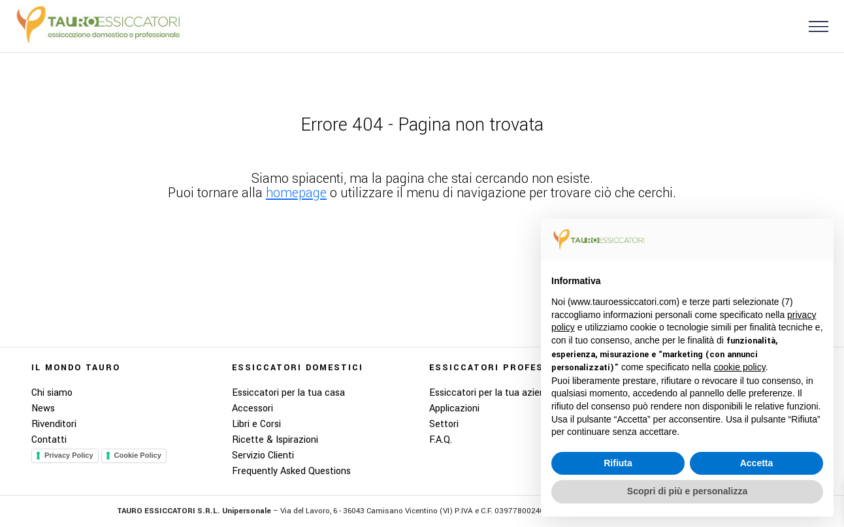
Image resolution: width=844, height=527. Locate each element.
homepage (296, 193)
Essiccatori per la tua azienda (492, 393)
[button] (813, 26)
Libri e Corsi (256, 424)
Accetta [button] (756, 463)
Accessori (252, 408)
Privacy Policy (68, 455)
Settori (444, 424)
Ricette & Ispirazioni (275, 440)
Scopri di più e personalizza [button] (687, 491)
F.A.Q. (440, 440)
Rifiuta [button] (618, 463)
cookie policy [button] (740, 367)
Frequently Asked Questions (291, 471)
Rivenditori (53, 424)
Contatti (49, 440)
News (43, 408)
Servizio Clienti (263, 455)
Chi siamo (52, 393)
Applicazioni (454, 408)
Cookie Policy (137, 455)
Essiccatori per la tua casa (288, 393)
